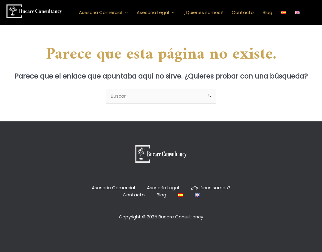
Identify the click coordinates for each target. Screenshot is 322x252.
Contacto (243, 12)
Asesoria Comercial (103, 12)
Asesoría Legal (156, 12)
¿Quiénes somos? (203, 12)
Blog (267, 12)
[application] (125, 12)
